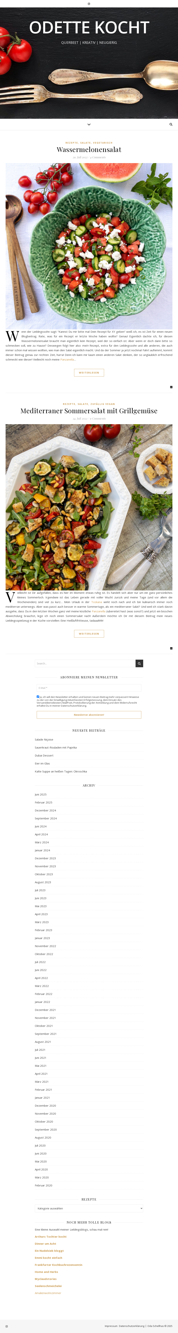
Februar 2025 (43, 802)
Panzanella (67, 359)
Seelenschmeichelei (48, 1286)
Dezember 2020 (45, 1105)
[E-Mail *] (89, 688)
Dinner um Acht (45, 1243)
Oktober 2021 (44, 1026)
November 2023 (45, 866)
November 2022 (45, 946)
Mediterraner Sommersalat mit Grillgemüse (89, 410)
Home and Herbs (46, 1272)
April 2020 (41, 1169)
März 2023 (42, 922)
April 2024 (41, 834)
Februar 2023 (43, 930)
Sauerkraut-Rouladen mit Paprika (56, 747)
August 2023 (43, 882)
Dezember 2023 (45, 858)
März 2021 (42, 1081)
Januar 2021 (42, 1097)
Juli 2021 (40, 1050)
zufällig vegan (102, 404)
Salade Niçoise (44, 739)
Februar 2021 (43, 1089)
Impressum (111, 1326)
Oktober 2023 (44, 874)
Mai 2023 (41, 906)
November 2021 (45, 1018)
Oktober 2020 (44, 1121)
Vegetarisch (103, 142)
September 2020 (46, 1129)
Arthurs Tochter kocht (51, 1236)
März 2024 (42, 842)
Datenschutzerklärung (73, 705)
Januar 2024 (42, 850)
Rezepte (72, 142)
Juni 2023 (41, 898)
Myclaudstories (46, 1279)
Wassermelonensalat (89, 149)
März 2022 (42, 986)
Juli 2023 (40, 890)
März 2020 (42, 1177)
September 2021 (46, 1034)
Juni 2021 (41, 1057)
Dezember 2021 (45, 1010)
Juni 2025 (41, 794)
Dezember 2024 (45, 810)
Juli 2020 (40, 1145)
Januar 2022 (42, 1002)
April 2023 (41, 914)
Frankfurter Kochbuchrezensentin (58, 1265)
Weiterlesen (89, 372)
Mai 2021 (41, 1065)
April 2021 (41, 1073)
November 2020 (45, 1113)
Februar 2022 (43, 994)
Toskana (96, 602)
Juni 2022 (41, 970)
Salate (85, 142)
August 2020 (43, 1137)
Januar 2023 (42, 938)
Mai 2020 (41, 1161)
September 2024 (46, 818)
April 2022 (41, 978)
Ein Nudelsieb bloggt (49, 1250)
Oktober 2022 (44, 954)
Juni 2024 (41, 826)
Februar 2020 (43, 1185)
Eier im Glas (42, 763)
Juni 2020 (41, 1153)
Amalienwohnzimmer (48, 1293)
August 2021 (43, 1042)
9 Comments (98, 418)
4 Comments (98, 157)
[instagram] (89, 3)
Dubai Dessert (44, 755)
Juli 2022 (40, 962)
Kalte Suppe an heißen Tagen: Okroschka (61, 771)
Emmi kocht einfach (48, 1258)
